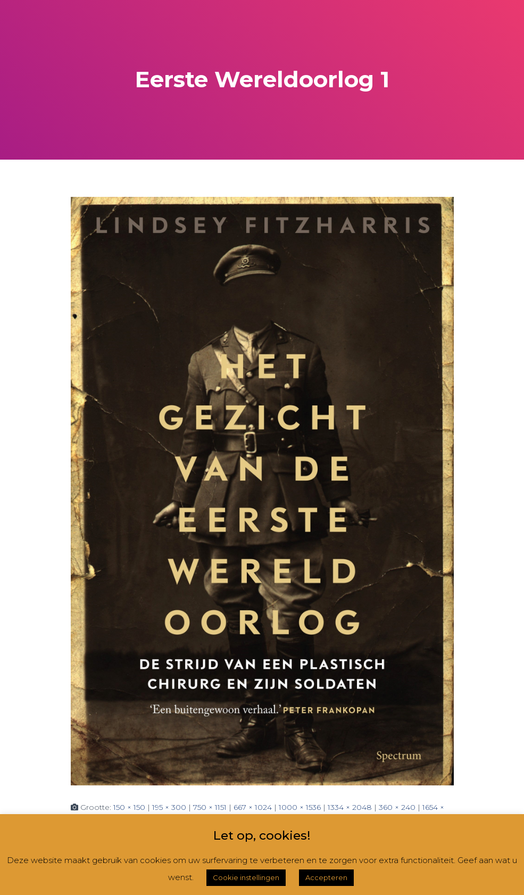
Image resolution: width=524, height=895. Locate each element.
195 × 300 (169, 807)
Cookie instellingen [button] (246, 877)
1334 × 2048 (350, 807)
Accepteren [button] (326, 877)
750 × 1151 (210, 807)
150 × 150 (129, 807)
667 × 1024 (253, 807)
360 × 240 (397, 807)
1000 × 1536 (300, 807)
